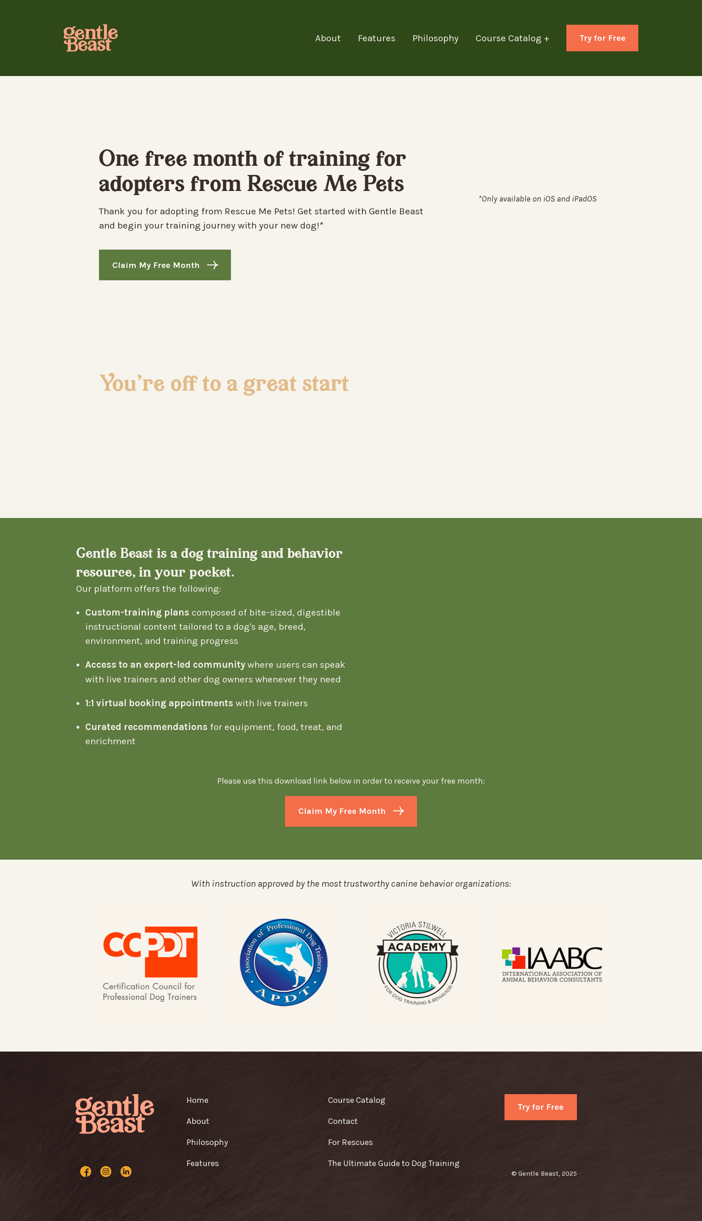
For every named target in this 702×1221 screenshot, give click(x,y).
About (328, 38)
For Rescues (350, 1142)
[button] (521, 38)
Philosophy (435, 38)
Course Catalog (356, 1100)
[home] (93, 38)
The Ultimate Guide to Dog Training (394, 1163)
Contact (343, 1121)
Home (197, 1100)
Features (376, 38)
